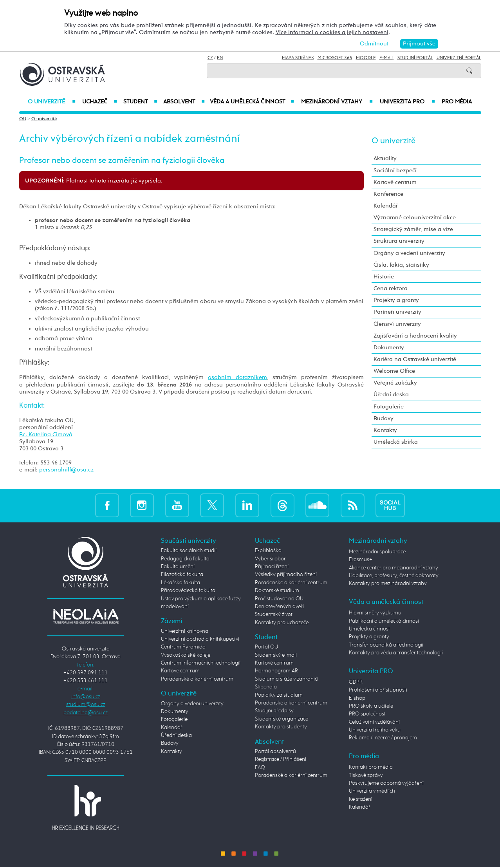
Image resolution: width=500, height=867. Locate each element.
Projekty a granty (396, 300)
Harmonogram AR (276, 671)
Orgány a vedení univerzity (409, 253)
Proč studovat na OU (279, 598)
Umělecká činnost (369, 629)
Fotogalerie (389, 407)
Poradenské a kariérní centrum (197, 679)
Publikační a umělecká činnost (384, 621)
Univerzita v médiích (372, 791)
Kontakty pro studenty (281, 727)
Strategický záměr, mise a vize (413, 229)
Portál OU (266, 647)
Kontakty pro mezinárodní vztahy (388, 583)
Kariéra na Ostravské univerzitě (415, 359)
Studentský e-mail (276, 655)
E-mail (386, 58)
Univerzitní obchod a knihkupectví (200, 639)
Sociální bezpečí (395, 170)
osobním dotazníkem (237, 377)
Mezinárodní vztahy (337, 102)
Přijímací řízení (272, 566)
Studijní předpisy (274, 710)
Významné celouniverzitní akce (415, 217)
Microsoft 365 (335, 58)
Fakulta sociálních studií (189, 550)
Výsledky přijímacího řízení (286, 574)
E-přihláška (268, 550)
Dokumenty (389, 347)
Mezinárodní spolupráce (377, 552)
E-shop (357, 698)
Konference (388, 194)
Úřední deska (391, 394)
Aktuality (385, 158)
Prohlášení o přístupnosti (378, 690)
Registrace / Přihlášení (280, 759)
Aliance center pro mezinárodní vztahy (393, 568)
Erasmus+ (360, 559)
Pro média (457, 102)
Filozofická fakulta (182, 574)
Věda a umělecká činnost (252, 102)
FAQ (260, 767)
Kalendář (386, 206)
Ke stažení (360, 799)
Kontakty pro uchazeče (282, 622)
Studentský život (273, 614)
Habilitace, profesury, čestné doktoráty (394, 575)
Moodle (366, 58)
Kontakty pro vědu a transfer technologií (396, 653)
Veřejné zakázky (395, 383)
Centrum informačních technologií (200, 663)
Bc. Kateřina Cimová (45, 434)
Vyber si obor (270, 559)
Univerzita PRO (407, 102)
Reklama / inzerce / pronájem (383, 738)
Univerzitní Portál (459, 58)
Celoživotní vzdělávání (374, 722)
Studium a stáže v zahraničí (286, 679)
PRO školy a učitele (371, 706)
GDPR (356, 682)
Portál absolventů (275, 751)
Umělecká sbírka (396, 442)
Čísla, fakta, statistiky (401, 265)
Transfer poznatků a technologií (386, 645)
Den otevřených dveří (279, 606)
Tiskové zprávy (366, 775)
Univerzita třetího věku (375, 730)
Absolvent (184, 102)
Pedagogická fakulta (185, 559)
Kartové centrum (395, 182)
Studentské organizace (281, 719)
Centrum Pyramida (183, 647)
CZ (210, 58)
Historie (384, 277)
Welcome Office (394, 371)
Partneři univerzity (397, 312)
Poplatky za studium (279, 695)
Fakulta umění (178, 566)
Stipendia (266, 687)
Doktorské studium (277, 590)
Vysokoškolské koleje (185, 655)
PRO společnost (367, 714)
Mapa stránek (298, 58)
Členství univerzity (397, 324)
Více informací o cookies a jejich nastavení (332, 32)
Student (140, 102)
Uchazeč (99, 102)
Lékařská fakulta (180, 582)
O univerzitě (52, 102)
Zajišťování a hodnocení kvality (415, 336)
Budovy (384, 418)
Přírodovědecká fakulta (188, 590)
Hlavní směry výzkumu (375, 613)
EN (220, 58)
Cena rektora (391, 288)
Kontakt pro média (371, 767)
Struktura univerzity (399, 241)
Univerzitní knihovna (184, 631)
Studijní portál (415, 58)
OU (22, 119)
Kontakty (385, 430)
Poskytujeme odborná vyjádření (386, 783)
